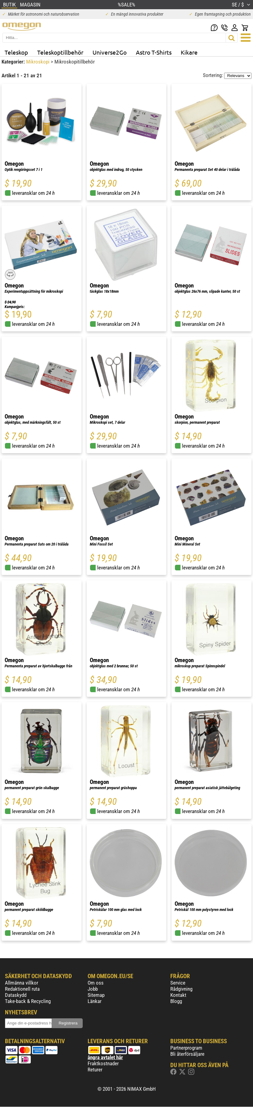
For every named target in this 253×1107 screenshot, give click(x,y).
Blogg (176, 1001)
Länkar (94, 1001)
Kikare (189, 52)
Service (177, 983)
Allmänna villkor (21, 983)
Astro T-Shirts (154, 52)
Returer (95, 1069)
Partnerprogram (186, 1048)
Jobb (93, 989)
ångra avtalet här (105, 1057)
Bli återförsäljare (187, 1054)
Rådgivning (181, 989)
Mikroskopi (38, 62)
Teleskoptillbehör (60, 52)
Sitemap (96, 995)
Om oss (96, 983)
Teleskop (16, 52)
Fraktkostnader (103, 1063)
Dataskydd (15, 995)
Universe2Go (110, 52)
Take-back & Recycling (28, 1001)
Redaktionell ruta (22, 989)
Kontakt (178, 995)
